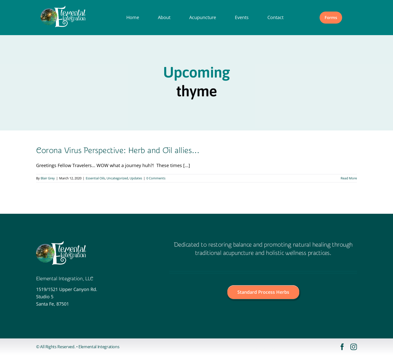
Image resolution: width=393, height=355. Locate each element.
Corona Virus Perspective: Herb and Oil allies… (118, 150)
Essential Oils (95, 178)
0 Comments (155, 178)
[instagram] (353, 346)
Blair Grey (48, 178)
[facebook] (342, 346)
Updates (136, 178)
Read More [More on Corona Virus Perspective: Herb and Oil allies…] (349, 178)
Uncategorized (117, 178)
